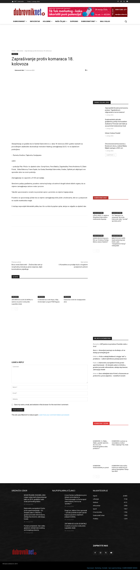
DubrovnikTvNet (98, 213)
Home (13, 51)
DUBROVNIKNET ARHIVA (129, 568)
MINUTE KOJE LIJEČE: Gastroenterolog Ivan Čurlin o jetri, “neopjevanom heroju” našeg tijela (119, 241)
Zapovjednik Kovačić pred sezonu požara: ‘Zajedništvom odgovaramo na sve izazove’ (116, 110)
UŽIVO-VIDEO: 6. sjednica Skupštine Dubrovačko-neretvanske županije (101, 217)
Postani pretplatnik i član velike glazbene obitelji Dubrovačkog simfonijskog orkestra (34, 528)
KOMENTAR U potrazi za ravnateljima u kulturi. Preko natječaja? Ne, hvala (120, 443)
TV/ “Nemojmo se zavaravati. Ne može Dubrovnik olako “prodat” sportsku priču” (120, 218)
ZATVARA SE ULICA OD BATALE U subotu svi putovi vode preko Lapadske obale (22, 302)
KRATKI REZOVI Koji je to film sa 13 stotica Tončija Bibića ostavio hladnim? (100, 240)
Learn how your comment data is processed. (54, 415)
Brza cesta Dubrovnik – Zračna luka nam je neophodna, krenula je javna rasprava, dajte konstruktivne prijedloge (27, 267)
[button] (125, 21)
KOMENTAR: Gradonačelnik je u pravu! (101, 466)
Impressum (90, 568)
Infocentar (20, 51)
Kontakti (104, 568)
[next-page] (16, 308)
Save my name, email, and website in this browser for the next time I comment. (41, 404)
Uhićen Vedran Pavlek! (112, 133)
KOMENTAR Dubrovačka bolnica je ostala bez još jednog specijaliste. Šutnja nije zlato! (120, 468)
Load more (111, 155)
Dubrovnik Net (19, 70)
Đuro (94, 350)
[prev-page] (13, 308)
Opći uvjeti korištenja (114, 568)
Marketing (98, 568)
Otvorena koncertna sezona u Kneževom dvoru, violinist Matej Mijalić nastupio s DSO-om (116, 146)
